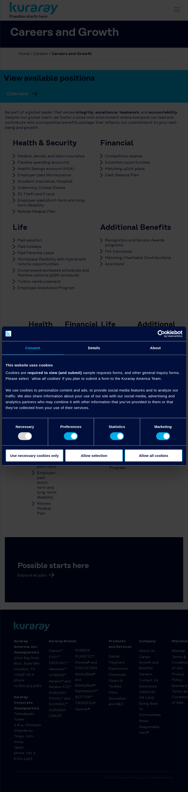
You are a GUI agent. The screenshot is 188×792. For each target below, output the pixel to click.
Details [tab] (94, 348)
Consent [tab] (32, 348)
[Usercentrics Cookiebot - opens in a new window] (161, 333)
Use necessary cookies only (34, 456)
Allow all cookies (153, 456)
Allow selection (94, 456)
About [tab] (155, 348)
